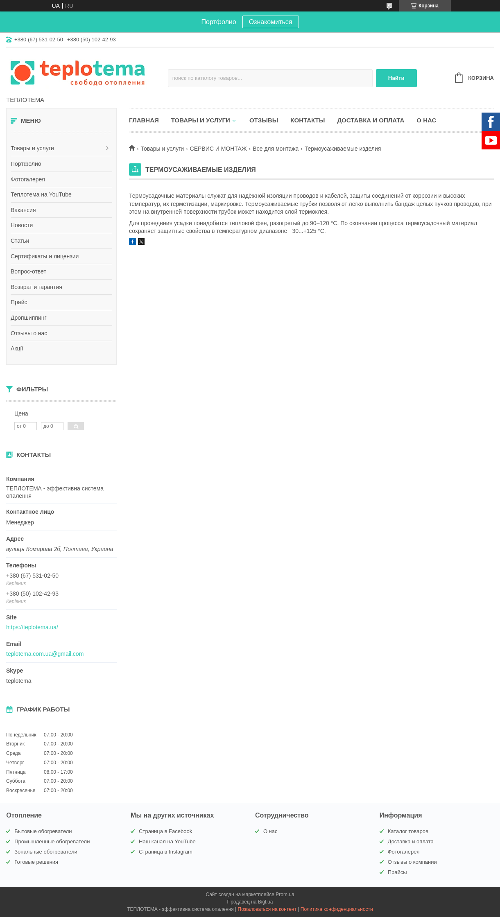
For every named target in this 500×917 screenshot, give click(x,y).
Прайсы (397, 872)
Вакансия (23, 210)
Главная (144, 120)
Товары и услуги (32, 148)
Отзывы (263, 120)
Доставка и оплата (370, 120)
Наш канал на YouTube (167, 841)
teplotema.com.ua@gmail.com (45, 653)
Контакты (307, 120)
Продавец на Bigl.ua (250, 902)
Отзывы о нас (29, 333)
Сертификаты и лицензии (45, 256)
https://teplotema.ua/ (32, 627)
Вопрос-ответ (28, 271)
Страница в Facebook (165, 831)
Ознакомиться (270, 21)
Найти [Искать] (396, 78)
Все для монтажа (276, 148)
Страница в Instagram (165, 852)
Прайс (19, 302)
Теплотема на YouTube (41, 194)
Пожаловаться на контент (267, 909)
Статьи (20, 240)
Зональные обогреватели (45, 852)
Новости (22, 225)
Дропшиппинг (29, 317)
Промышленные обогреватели (52, 841)
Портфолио (26, 163)
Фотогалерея (28, 179)
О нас (426, 120)
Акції (17, 348)
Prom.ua (285, 894)
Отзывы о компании (412, 862)
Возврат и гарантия (36, 287)
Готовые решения (36, 862)
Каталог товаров (408, 831)
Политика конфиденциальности (337, 909)
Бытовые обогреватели (43, 831)
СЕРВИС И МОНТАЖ (218, 148)
